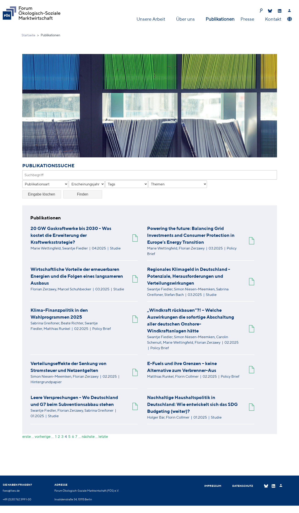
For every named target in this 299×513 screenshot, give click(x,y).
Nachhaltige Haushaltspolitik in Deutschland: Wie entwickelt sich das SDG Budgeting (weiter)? (192, 404)
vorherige (42, 436)
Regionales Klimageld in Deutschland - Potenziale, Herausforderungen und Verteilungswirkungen (188, 276)
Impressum (212, 485)
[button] (289, 19)
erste (26, 436)
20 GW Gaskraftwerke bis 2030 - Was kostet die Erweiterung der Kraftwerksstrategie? (71, 235)
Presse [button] (247, 19)
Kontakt (273, 19)
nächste (88, 436)
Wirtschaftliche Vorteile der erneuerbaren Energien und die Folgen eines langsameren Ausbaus (77, 276)
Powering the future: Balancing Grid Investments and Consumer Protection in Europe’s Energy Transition (191, 235)
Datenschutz (242, 485)
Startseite (28, 35)
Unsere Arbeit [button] (151, 19)
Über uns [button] (186, 19)
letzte (103, 436)
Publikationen (220, 19)
